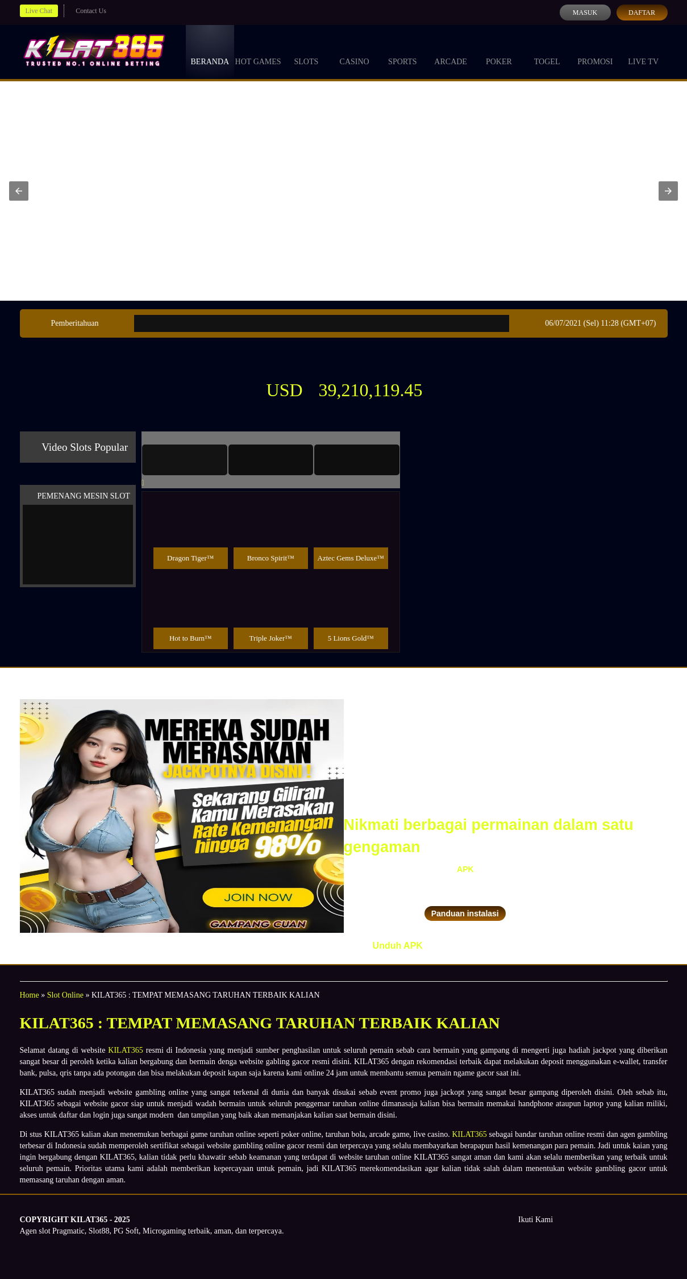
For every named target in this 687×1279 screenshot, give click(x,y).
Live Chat (39, 11)
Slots (306, 51)
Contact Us (91, 11)
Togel (547, 51)
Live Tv (643, 51)
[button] (18, 191)
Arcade (450, 51)
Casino (354, 51)
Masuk (585, 12)
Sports (402, 51)
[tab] (184, 460)
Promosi (595, 51)
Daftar (641, 12)
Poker (499, 51)
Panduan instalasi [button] (465, 913)
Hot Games (258, 51)
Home (29, 995)
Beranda (210, 51)
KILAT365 (125, 1050)
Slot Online (65, 995)
